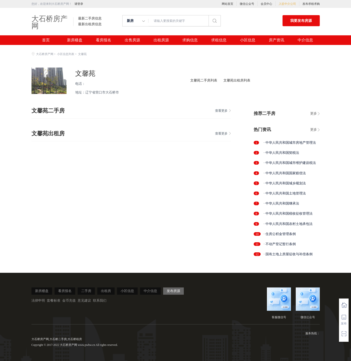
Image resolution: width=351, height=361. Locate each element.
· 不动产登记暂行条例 (280, 244)
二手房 (86, 291)
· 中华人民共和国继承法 (281, 203)
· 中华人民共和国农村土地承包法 (288, 224)
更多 (313, 113)
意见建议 (84, 300)
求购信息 (190, 40)
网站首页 (227, 4)
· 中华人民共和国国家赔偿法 (285, 173)
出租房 (106, 291)
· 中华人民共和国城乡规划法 (285, 183)
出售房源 (132, 40)
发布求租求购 (311, 4)
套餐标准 (53, 300)
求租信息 (218, 40)
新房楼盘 (74, 40)
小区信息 (247, 40)
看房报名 (103, 40)
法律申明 (38, 300)
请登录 (78, 4)
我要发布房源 (301, 21)
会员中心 (266, 4)
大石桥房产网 (49, 22)
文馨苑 (85, 73)
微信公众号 (247, 4)
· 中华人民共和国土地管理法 (285, 193)
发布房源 (173, 291)
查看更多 (223, 110)
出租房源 (161, 40)
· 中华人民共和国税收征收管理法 (288, 213)
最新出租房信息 (90, 24)
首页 (45, 40)
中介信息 (305, 40)
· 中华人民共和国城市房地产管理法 (290, 142)
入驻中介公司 (287, 4)
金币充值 (69, 300)
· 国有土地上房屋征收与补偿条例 (288, 254)
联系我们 (99, 300)
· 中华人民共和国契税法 (281, 153)
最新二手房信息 (90, 18)
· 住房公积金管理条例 (280, 234)
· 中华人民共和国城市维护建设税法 (290, 163)
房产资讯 (276, 40)
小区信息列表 (65, 54)
